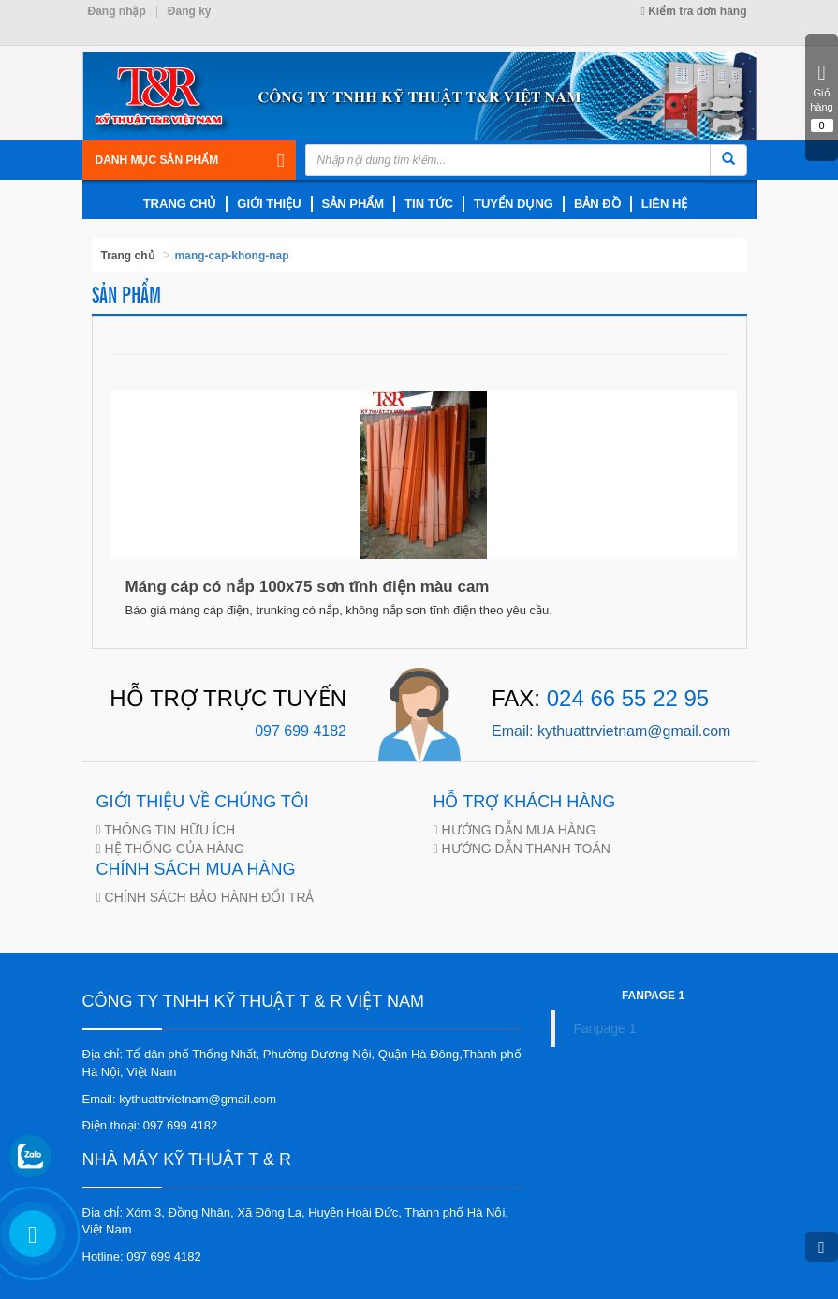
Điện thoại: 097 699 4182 (150, 1125)
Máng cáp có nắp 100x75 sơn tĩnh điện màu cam (307, 587)
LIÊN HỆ (664, 204)
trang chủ (180, 204)
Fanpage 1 (605, 1028)
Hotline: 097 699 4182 (141, 1256)
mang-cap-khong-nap (232, 255)
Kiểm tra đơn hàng (693, 11)
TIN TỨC (428, 204)
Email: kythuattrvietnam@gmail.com (179, 1099)
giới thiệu (269, 204)
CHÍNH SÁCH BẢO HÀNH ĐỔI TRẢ (208, 897)
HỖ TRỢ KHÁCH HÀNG (525, 801)
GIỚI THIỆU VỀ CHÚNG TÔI (202, 801)
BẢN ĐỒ (597, 204)
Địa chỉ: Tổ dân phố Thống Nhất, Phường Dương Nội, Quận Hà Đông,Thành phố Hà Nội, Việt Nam (302, 1063)
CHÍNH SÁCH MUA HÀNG (196, 869)
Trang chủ (127, 255)
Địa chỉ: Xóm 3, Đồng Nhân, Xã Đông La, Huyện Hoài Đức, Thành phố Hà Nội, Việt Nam (295, 1221)
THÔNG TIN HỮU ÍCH (168, 829)
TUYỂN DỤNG (513, 204)
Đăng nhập (117, 11)
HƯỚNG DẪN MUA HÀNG (517, 829)
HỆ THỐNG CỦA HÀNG (172, 848)
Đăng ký (190, 11)
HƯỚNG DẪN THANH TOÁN (524, 848)
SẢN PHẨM (353, 204)
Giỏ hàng (821, 90)
